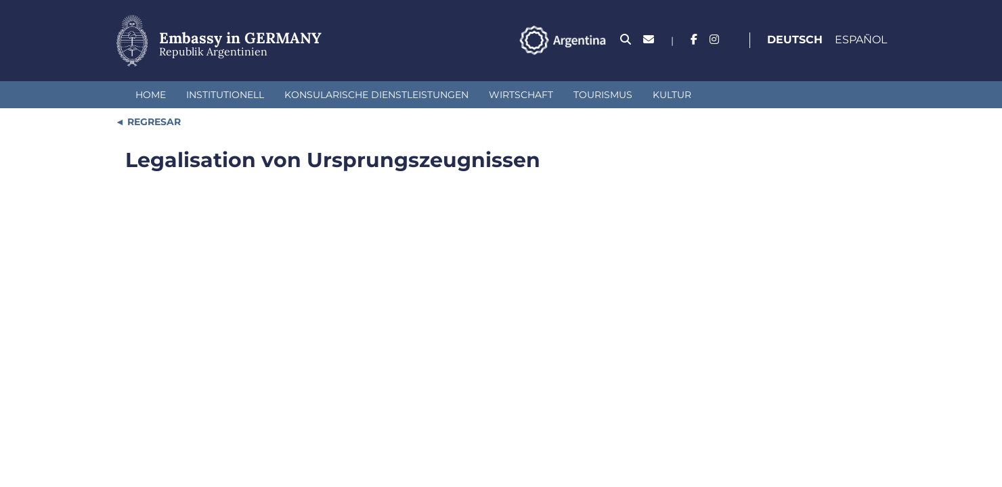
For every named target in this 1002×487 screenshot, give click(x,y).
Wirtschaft (521, 95)
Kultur (672, 95)
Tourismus (602, 95)
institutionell (225, 95)
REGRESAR (153, 122)
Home (150, 95)
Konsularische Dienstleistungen (376, 95)
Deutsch (795, 39)
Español (861, 39)
